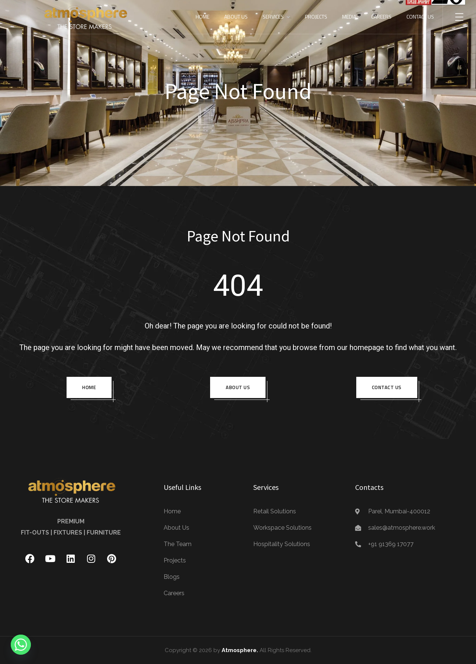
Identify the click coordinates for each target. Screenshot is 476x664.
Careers (381, 16)
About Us (236, 16)
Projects (316, 16)
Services (273, 16)
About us (238, 387)
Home (202, 16)
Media (349, 16)
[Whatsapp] (21, 645)
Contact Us (420, 16)
